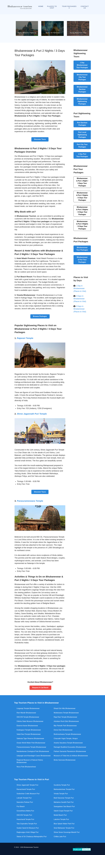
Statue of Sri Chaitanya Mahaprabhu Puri (32, 836)
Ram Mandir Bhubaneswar (26, 713)
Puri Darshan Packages (82, 124)
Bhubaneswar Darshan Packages (82, 89)
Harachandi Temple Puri (25, 819)
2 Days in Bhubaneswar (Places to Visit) (80, 298)
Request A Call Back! (40, 687)
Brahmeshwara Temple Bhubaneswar (67, 734)
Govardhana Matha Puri (25, 811)
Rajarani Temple (25, 338)
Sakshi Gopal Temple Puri (63, 811)
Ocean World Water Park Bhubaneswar (31, 743)
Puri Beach (21, 806)
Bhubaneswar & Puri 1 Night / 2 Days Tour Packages (82, 182)
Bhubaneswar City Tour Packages (82, 77)
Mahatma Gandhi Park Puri (64, 802)
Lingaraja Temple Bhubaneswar (28, 708)
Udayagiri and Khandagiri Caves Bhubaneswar (34, 756)
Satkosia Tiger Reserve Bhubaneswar (30, 738)
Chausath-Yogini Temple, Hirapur (66, 738)
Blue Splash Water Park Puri (64, 824)
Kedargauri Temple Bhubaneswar (29, 730)
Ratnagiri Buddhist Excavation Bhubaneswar (70, 747)
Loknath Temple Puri (24, 798)
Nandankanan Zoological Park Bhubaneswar (33, 751)
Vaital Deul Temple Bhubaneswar (29, 734)
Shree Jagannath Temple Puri (27, 785)
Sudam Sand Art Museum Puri (28, 828)
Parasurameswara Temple (30, 501)
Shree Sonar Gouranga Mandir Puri (67, 832)
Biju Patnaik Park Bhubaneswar (65, 725)
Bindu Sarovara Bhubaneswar (65, 760)
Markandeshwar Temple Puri (64, 789)
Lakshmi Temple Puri (61, 819)
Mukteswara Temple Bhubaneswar (66, 713)
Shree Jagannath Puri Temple (32, 414)
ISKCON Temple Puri (24, 815)
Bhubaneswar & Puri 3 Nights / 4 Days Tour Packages (82, 210)
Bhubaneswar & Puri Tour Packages (82, 259)
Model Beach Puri (60, 815)
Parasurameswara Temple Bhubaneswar (31, 747)
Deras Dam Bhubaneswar (63, 730)
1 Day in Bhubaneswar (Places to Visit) (80, 288)
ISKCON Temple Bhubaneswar (28, 717)
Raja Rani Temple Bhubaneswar (65, 717)
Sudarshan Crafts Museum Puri (28, 793)
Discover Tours (40, 139)
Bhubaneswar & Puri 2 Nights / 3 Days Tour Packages (82, 196)
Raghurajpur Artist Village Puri (27, 832)
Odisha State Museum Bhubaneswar (30, 721)
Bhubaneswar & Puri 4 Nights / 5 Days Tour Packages (82, 225)
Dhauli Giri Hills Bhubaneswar (64, 708)
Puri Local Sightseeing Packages (82, 134)
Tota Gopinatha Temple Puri (27, 824)
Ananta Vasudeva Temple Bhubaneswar (68, 743)
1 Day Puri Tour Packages (82, 155)
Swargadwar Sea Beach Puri (64, 806)
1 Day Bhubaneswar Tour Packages (82, 65)
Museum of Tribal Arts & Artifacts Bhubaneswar (71, 756)
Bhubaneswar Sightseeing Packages (82, 101)
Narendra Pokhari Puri (25, 802)
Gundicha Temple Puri (62, 785)
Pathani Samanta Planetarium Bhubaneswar (70, 751)
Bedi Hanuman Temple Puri (64, 798)
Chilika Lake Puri (60, 836)
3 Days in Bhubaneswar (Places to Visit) (80, 309)
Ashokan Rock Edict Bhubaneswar (66, 721)
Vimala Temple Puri (61, 793)
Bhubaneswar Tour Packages (82, 249)
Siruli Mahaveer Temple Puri (64, 828)
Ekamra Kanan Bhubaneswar (27, 725)
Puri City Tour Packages (82, 146)
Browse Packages (40, 316)
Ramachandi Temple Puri (26, 789)
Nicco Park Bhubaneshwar (26, 767)
